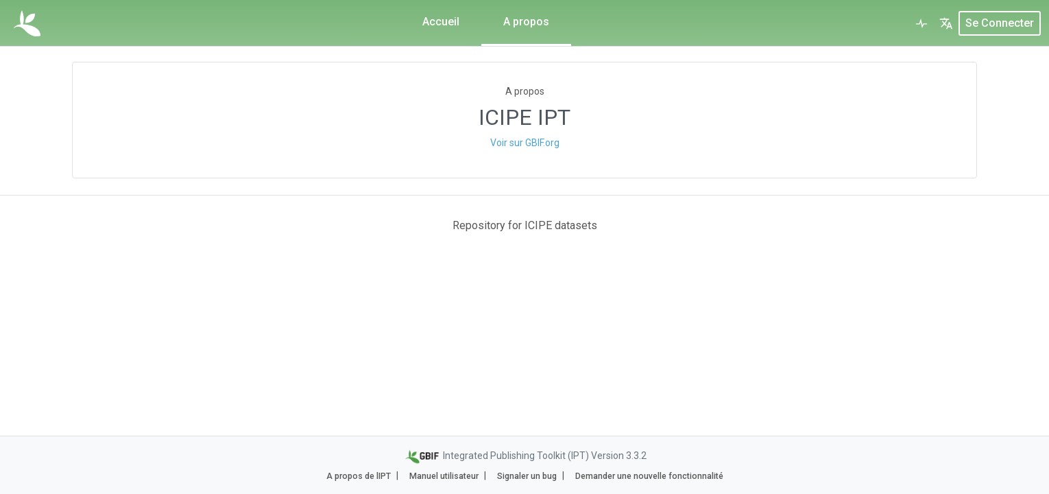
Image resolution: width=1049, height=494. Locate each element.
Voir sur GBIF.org (524, 142)
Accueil (440, 21)
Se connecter (999, 23)
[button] (946, 23)
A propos (526, 21)
